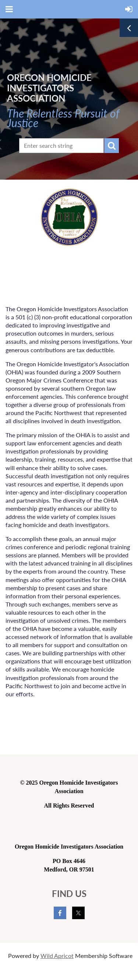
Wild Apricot (57, 955)
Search (111, 145)
